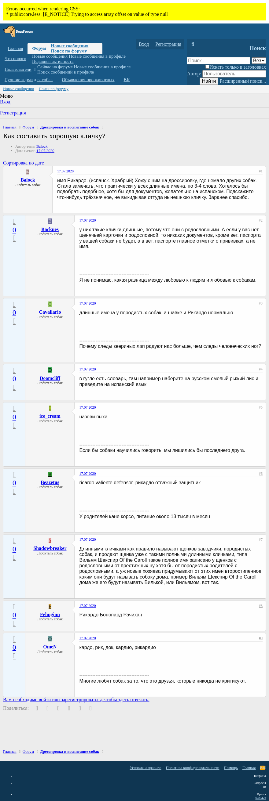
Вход (5, 101)
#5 (261, 407)
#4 (261, 369)
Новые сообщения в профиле (97, 56)
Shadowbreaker (49, 548)
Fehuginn (50, 614)
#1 (261, 171)
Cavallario (50, 312)
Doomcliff (50, 378)
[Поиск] (193, 44)
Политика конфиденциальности (192, 767)
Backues (50, 229)
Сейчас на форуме (55, 66)
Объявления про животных (88, 79)
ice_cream (50, 416)
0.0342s (260, 797)
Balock (42, 146)
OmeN (50, 646)
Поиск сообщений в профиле (65, 72)
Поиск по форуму (69, 51)
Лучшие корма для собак (29, 79)
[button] (29, 59)
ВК (127, 79)
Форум (39, 48)
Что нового (15, 58)
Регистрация (13, 112)
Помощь (231, 767)
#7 (261, 539)
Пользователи (18, 69)
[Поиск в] (259, 60)
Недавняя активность (53, 61)
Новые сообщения (69, 45)
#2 (261, 220)
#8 (261, 606)
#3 (261, 303)
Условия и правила (145, 767)
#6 (261, 473)
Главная (15, 48)
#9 (261, 638)
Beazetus (50, 482)
